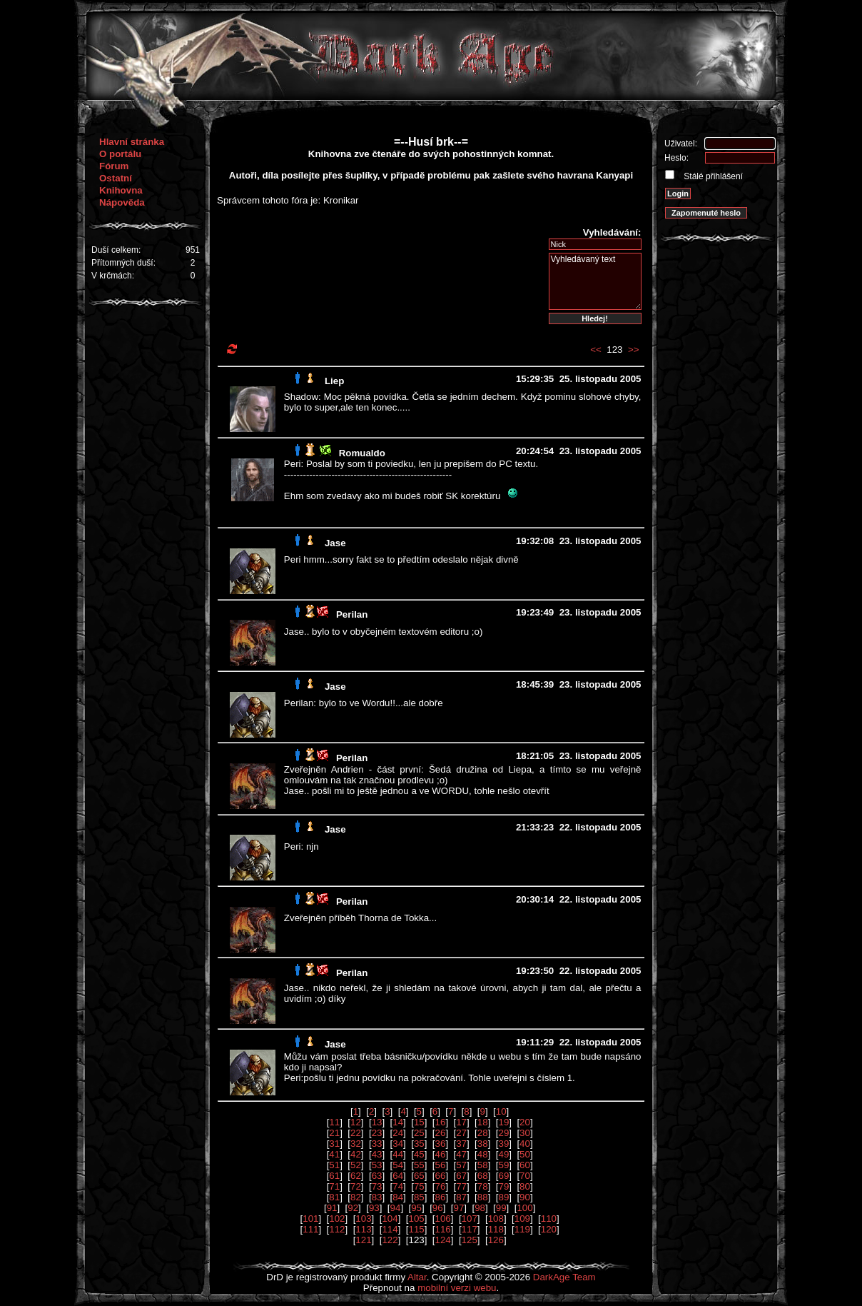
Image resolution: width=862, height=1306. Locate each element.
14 (397, 1122)
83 (377, 1197)
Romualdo (362, 453)
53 (377, 1165)
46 (440, 1154)
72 (355, 1186)
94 (395, 1207)
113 (363, 1229)
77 (461, 1186)
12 (355, 1122)
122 (389, 1240)
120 (549, 1229)
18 (482, 1122)
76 (440, 1186)
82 (355, 1197)
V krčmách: (112, 276)
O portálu (120, 154)
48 (482, 1154)
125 (469, 1240)
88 (482, 1197)
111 (310, 1229)
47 (461, 1154)
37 (461, 1143)
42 (355, 1154)
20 (524, 1122)
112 (337, 1229)
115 (416, 1229)
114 (389, 1229)
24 (397, 1132)
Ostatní (115, 178)
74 (397, 1186)
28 (482, 1132)
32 (355, 1143)
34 (397, 1143)
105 (416, 1218)
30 (524, 1132)
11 (334, 1122)
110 (549, 1218)
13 (377, 1122)
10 (501, 1111)
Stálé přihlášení (712, 176)
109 (522, 1218)
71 (334, 1186)
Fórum (113, 166)
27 (461, 1132)
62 (355, 1175)
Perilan (351, 614)
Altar (417, 1277)
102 (337, 1218)
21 (334, 1132)
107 (469, 1218)
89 (503, 1197)
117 (469, 1229)
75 (419, 1186)
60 (524, 1165)
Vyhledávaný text (595, 281)
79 (503, 1186)
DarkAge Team (564, 1277)
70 (524, 1175)
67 (461, 1175)
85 (419, 1197)
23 (377, 1132)
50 (524, 1154)
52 (355, 1165)
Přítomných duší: (123, 263)
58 (482, 1165)
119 (522, 1229)
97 (458, 1207)
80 (524, 1186)
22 (355, 1132)
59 (503, 1165)
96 (437, 1207)
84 (397, 1197)
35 (419, 1143)
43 (377, 1154)
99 (501, 1207)
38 (482, 1143)
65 (419, 1175)
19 (503, 1122)
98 (480, 1207)
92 (353, 1207)
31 (334, 1143)
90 (524, 1197)
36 (440, 1143)
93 (374, 1207)
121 (363, 1240)
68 (482, 1175)
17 (461, 1122)
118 (496, 1229)
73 (377, 1186)
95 (416, 1207)
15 (419, 1122)
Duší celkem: (116, 250)
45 (419, 1154)
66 (440, 1175)
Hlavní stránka (131, 141)
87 (461, 1197)
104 (389, 1218)
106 (443, 1218)
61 (334, 1175)
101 (310, 1218)
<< (596, 349)
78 (482, 1186)
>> (633, 349)
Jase (335, 543)
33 (377, 1143)
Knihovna (121, 190)
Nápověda (122, 202)
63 (377, 1175)
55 (419, 1165)
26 (440, 1132)
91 (332, 1207)
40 (524, 1143)
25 (419, 1132)
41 (334, 1154)
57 (461, 1165)
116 (443, 1229)
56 (440, 1165)
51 (334, 1165)
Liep (334, 381)
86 (440, 1197)
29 (503, 1132)
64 (397, 1175)
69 (503, 1175)
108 (496, 1218)
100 (524, 1207)
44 (397, 1154)
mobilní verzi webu (456, 1287)
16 (440, 1122)
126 (496, 1240)
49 (503, 1154)
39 (503, 1143)
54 (397, 1165)
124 (443, 1240)
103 (363, 1218)
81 (334, 1197)
